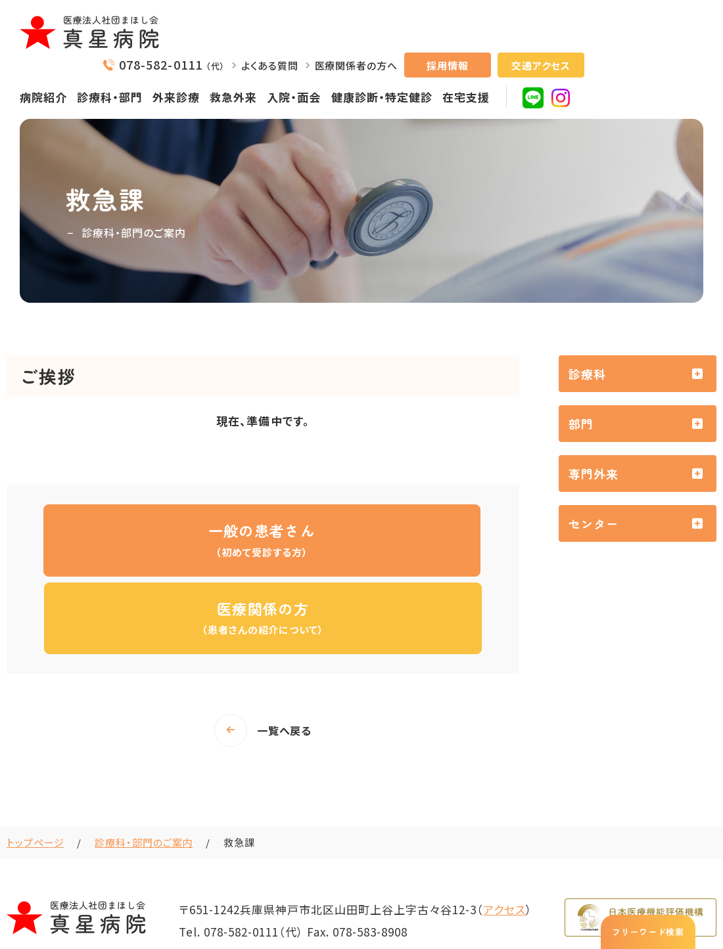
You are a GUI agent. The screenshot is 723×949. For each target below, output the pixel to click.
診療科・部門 (110, 97)
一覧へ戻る (284, 653)
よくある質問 (269, 65)
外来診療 (176, 97)
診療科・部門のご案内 (144, 765)
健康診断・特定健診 (381, 97)
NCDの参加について (506, 899)
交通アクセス (540, 65)
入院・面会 (294, 97)
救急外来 (233, 97)
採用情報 (448, 65)
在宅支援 (466, 97)
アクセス (504, 832)
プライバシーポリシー (608, 899)
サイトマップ (692, 899)
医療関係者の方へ (356, 65)
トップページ (35, 765)
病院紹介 (43, 97)
